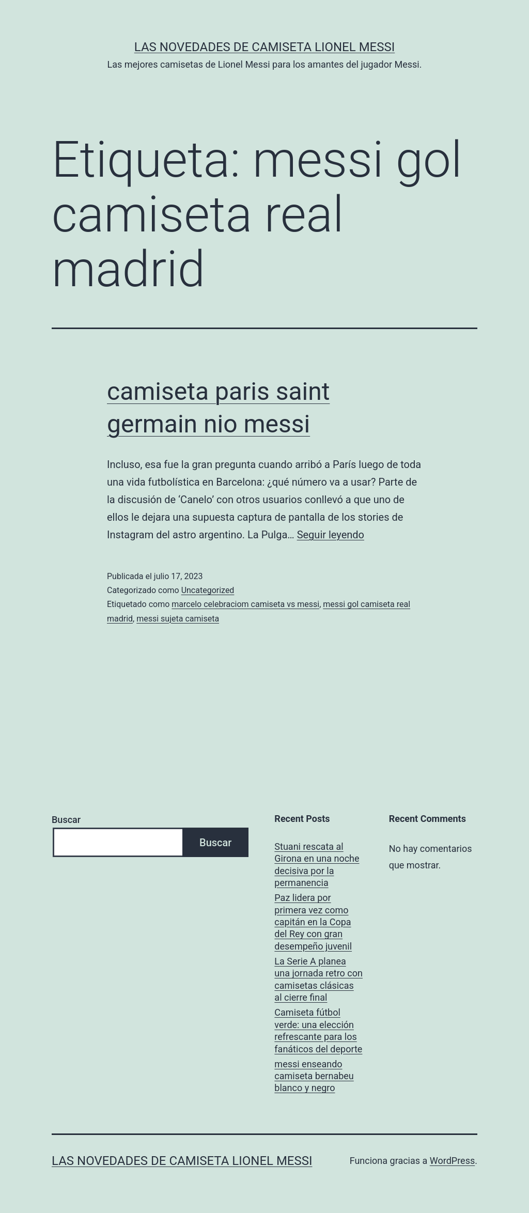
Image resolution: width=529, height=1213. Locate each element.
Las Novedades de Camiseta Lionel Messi (264, 47)
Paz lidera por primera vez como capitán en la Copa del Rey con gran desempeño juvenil (313, 922)
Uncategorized (208, 590)
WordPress (452, 1160)
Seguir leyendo (330, 534)
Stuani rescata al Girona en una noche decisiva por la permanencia (316, 864)
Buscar (66, 819)
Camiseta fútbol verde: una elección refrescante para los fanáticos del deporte (318, 1030)
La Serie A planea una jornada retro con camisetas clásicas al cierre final (318, 979)
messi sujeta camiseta (177, 619)
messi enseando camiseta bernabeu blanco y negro (313, 1076)
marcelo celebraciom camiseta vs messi (245, 604)
